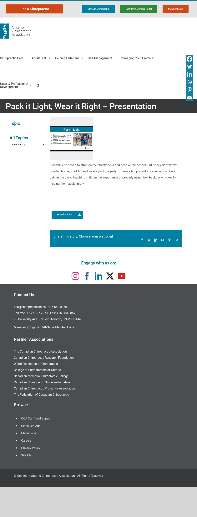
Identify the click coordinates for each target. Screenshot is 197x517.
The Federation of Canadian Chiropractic (41, 394)
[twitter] (110, 276)
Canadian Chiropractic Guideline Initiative (42, 382)
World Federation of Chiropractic (36, 364)
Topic (15, 123)
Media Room (29, 433)
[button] (38, 85)
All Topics (19, 137)
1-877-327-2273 (37, 313)
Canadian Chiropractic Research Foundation (44, 357)
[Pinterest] (189, 89)
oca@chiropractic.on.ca (30, 307)
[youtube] (121, 276)
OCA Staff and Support (36, 418)
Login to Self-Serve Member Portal (52, 327)
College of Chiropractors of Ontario (37, 370)
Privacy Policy (30, 448)
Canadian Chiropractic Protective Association (44, 388)
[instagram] (75, 276)
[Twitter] (189, 66)
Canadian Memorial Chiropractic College (41, 376)
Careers (26, 440)
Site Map (27, 455)
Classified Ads (30, 426)
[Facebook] (189, 59)
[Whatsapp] (189, 82)
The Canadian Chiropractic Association (40, 351)
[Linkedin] (189, 74)
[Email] (189, 97)
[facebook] (87, 276)
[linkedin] (98, 276)
